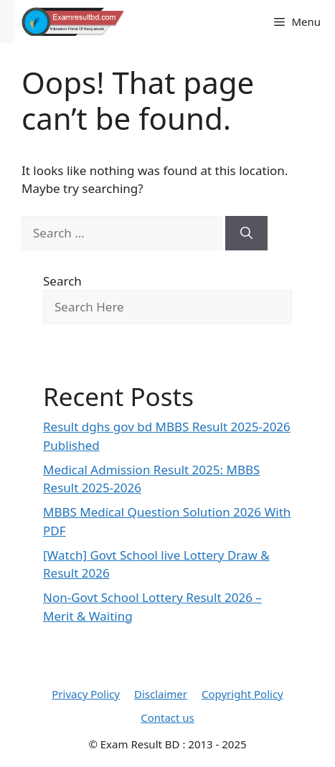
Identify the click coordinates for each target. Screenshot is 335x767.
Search (62, 281)
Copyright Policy (242, 694)
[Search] (246, 233)
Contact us (167, 717)
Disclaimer (160, 694)
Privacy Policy (86, 694)
